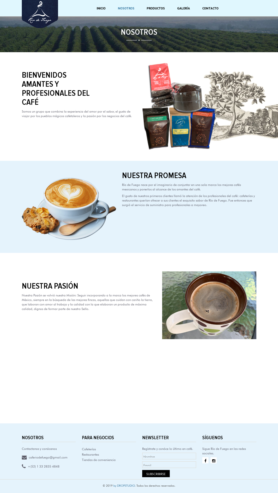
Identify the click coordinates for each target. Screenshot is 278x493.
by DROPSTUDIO (124, 485)
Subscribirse (156, 473)
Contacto (210, 8)
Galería (183, 8)
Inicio (101, 8)
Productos (156, 8)
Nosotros (126, 8)
